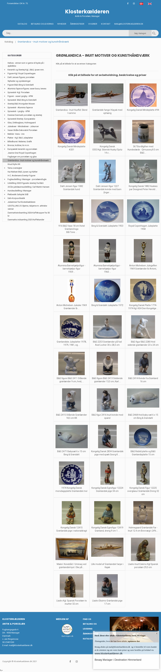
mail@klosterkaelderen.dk (21, 645)
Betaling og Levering (42, 23)
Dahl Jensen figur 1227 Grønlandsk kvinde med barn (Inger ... (107, 189)
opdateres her (134, 641)
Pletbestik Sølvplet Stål (18, 194)
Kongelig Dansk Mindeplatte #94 (143, 110)
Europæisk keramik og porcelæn (22, 149)
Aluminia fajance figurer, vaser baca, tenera (27, 88)
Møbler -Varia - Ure (16, 134)
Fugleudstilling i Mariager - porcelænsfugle (27, 179)
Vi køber (92, 23)
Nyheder (61, 23)
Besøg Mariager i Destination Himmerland (118, 659)
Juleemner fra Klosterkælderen (21, 202)
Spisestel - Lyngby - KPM (19, 111)
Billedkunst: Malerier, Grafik (20, 141)
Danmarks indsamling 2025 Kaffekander (26, 219)
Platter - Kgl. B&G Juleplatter (20, 138)
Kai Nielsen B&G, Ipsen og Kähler (22, 172)
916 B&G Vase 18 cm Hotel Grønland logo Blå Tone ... (71, 229)
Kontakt (105, 23)
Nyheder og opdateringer (19, 81)
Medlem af (62, 619)
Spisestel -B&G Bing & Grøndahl (22, 100)
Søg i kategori (140, 33)
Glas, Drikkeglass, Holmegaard (22, 122)
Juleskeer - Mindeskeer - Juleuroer (23, 126)
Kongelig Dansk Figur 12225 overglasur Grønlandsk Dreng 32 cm (143, 491)
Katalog (22, 23)
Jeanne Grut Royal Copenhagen (22, 153)
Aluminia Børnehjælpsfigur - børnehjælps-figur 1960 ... (107, 268)
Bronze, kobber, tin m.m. (18, 145)
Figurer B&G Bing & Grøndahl (21, 85)
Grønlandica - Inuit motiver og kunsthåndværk (28, 160)
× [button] (157, 633)
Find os (87, 619)
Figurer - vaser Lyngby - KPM (20, 96)
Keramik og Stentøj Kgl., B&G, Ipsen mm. (26, 70)
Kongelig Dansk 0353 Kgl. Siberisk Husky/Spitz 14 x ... (107, 149)
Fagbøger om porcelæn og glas (22, 156)
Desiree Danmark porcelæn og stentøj (25, 115)
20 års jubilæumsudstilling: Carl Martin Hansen (28, 187)
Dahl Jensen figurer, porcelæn (21, 77)
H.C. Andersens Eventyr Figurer (21, 175)
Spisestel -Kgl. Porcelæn (19, 92)
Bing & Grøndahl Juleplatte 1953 (107, 226)
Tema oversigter (15, 168)
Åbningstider (77, 23)
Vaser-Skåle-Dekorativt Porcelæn (22, 130)
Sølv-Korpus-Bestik (16, 198)
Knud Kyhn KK (14, 164)
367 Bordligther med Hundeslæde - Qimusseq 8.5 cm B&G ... (143, 149)
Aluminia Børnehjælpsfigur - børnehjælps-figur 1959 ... (71, 268)
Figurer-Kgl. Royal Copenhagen (22, 73)
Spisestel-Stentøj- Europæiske (21, 119)
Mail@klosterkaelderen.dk (128, 23)
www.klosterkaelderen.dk (108, 653)
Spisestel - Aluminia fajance (20, 107)
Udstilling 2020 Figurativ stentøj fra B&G (26, 183)
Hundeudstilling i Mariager (19, 190)
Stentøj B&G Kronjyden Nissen (21, 104)
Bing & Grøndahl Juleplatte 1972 (107, 305)
